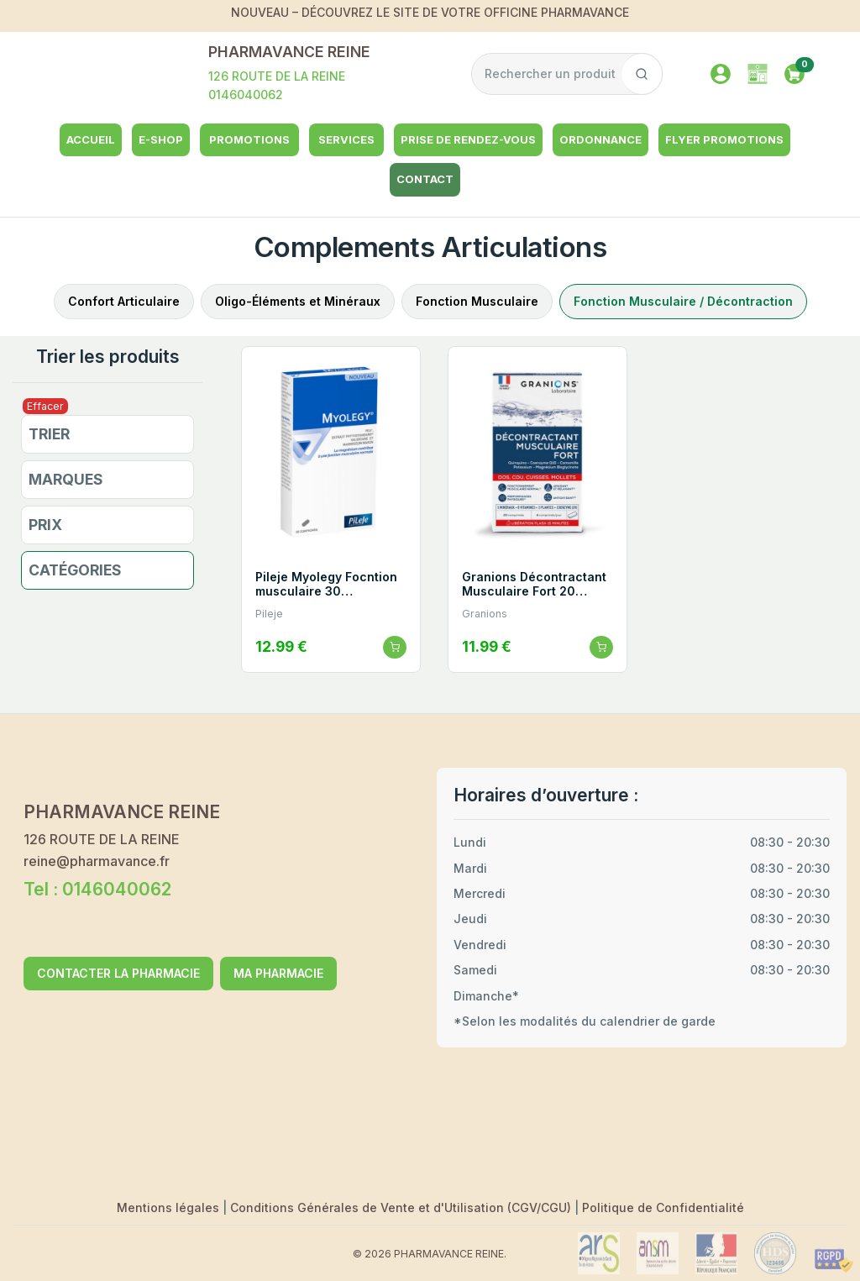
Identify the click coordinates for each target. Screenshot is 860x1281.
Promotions (249, 139)
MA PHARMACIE (278, 973)
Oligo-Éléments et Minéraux (297, 301)
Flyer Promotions (724, 139)
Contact (425, 179)
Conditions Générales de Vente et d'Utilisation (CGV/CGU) (402, 1207)
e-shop (161, 139)
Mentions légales (170, 1207)
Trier (49, 434)
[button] (794, 72)
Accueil (90, 139)
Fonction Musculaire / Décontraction (683, 301)
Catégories (75, 570)
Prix (45, 524)
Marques (66, 479)
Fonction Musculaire (477, 301)
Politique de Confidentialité (663, 1207)
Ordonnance (600, 139)
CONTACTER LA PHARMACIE (118, 973)
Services (346, 139)
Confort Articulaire (124, 301)
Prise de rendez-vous (468, 139)
